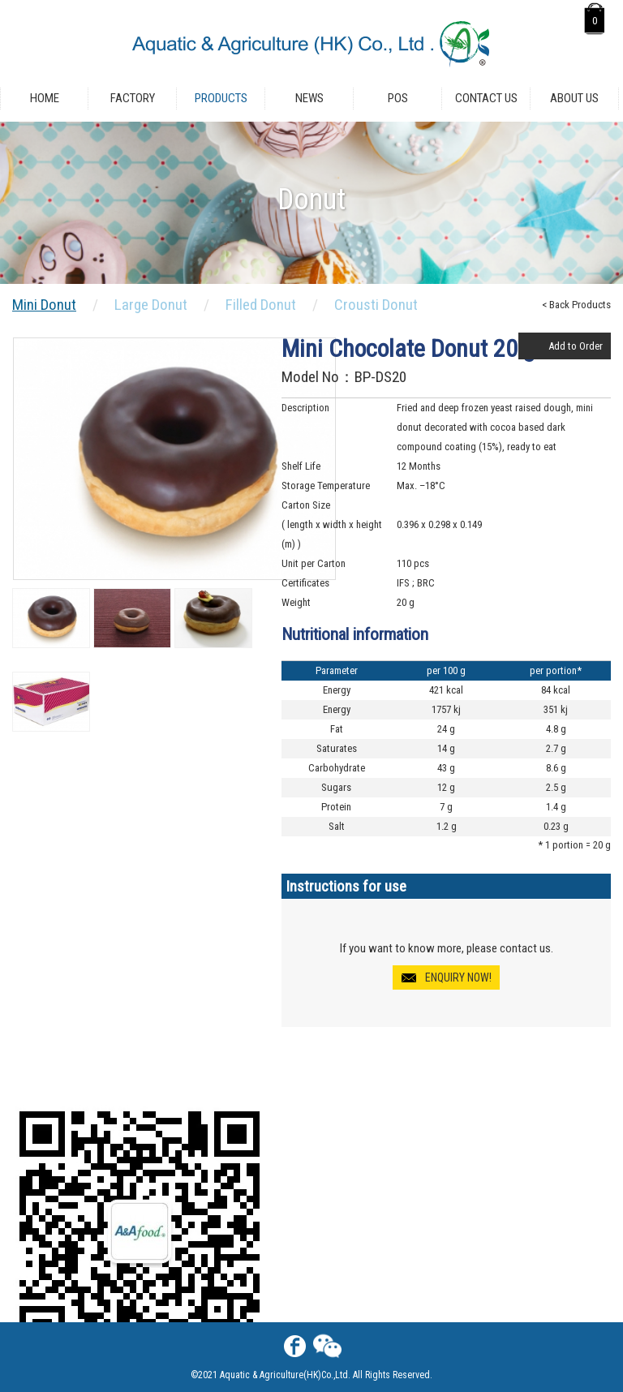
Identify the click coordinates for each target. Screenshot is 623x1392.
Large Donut (150, 304)
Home (44, 98)
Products (221, 98)
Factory (132, 98)
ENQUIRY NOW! (458, 977)
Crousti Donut (376, 304)
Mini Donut (44, 304)
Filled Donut (261, 304)
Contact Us (486, 98)
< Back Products (576, 305)
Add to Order (575, 346)
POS (398, 98)
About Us (574, 98)
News (309, 98)
